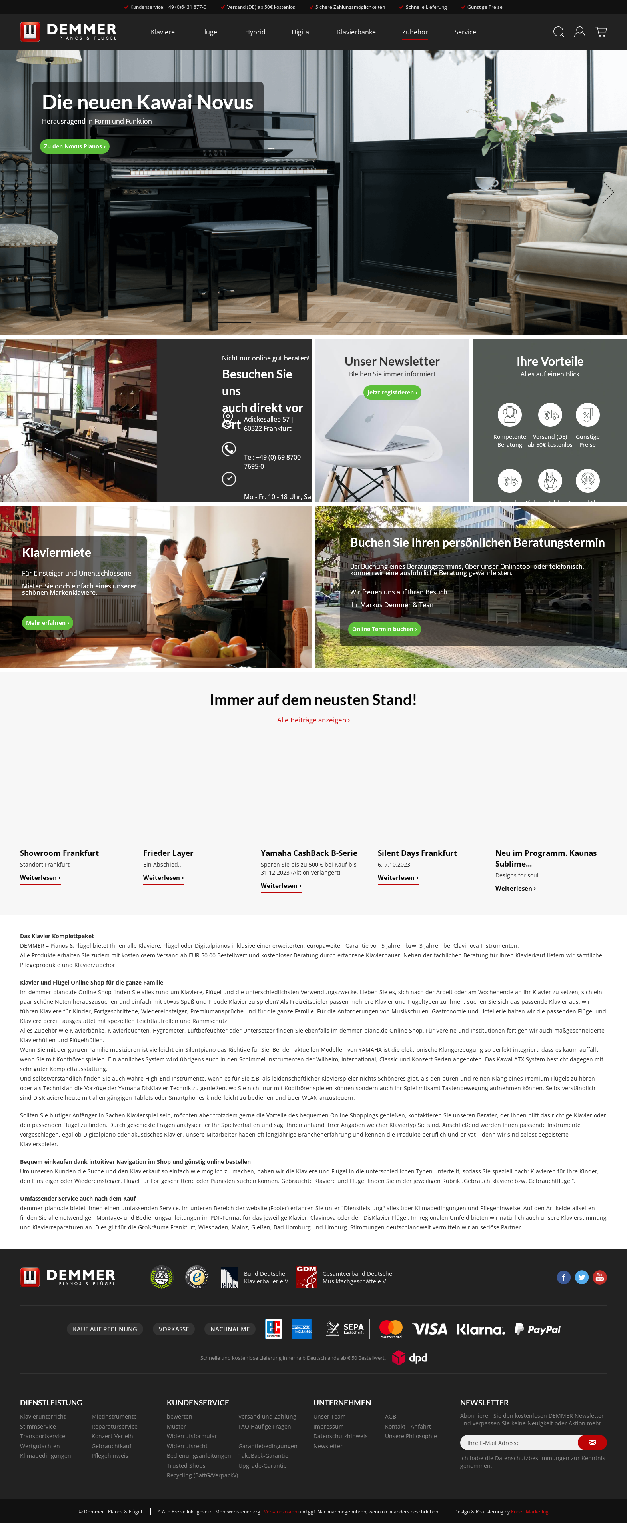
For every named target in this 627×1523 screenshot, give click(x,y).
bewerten (179, 1416)
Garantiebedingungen (268, 1446)
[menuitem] (163, 32)
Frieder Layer (168, 852)
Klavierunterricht (43, 1416)
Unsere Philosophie (411, 1436)
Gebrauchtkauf (112, 1446)
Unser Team (330, 1416)
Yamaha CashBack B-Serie (309, 852)
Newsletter (328, 1446)
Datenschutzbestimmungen (532, 1458)
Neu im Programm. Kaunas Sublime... (546, 858)
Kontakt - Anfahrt (408, 1426)
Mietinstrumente (114, 1416)
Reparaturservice (115, 1426)
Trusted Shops (186, 1465)
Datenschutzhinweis (341, 1436)
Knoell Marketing (530, 1511)
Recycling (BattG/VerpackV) (202, 1475)
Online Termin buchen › (384, 629)
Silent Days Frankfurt (417, 852)
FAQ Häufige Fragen (264, 1426)
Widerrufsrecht (187, 1446)
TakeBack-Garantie (263, 1455)
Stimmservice (38, 1426)
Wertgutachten (40, 1446)
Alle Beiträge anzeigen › (313, 719)
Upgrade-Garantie (262, 1465)
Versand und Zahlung (267, 1416)
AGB (390, 1416)
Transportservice (42, 1436)
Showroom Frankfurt (59, 852)
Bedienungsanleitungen (199, 1455)
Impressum (329, 1426)
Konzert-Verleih (112, 1436)
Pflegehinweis (110, 1455)
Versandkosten (280, 1511)
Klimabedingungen (45, 1455)
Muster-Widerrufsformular (192, 1431)
